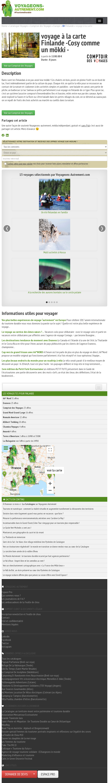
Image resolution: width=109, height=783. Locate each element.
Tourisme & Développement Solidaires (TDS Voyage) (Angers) (31, 685)
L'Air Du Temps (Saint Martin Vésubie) (19, 668)
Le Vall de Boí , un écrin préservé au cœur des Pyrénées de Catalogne (31, 570)
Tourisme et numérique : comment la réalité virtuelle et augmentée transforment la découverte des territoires (48, 508)
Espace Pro (7, 592)
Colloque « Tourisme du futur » (16, 748)
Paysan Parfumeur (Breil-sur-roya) (18, 662)
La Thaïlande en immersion (14, 537)
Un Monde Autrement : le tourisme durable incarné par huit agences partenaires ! (36, 556)
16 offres (18, 412)
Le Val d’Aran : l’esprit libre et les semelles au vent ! (24, 560)
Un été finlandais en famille (54, 212)
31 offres (11, 398)
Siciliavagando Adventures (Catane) (19, 682)
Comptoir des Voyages (40, 26)
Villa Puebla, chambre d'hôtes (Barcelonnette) (24, 699)
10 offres (14, 421)
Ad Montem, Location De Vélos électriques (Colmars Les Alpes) (32, 692)
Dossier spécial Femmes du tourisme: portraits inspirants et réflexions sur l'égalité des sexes (46, 731)
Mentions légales (10, 624)
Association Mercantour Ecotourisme (20, 714)
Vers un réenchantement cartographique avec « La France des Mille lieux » (33, 565)
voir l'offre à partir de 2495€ (21, 440)
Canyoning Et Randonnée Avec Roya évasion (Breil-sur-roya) (30, 675)
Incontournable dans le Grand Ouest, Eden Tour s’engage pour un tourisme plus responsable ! (41, 522)
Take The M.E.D (9, 745)
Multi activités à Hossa (55, 252)
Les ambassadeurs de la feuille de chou (20, 602)
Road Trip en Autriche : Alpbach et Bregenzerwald (25, 728)
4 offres (14, 426)
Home (4, 26)
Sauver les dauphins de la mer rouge (19, 738)
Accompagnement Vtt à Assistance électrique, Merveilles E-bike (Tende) (36, 679)
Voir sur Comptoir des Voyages (18, 65)
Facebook (6, 639)
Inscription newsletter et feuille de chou (21, 614)
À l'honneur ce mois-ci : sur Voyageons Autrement (29, 504)
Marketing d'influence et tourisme (18, 755)
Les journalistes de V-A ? (13, 598)
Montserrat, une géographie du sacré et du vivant (23, 532)
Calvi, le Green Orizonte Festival (17, 758)
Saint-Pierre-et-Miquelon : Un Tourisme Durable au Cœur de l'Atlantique (36, 721)
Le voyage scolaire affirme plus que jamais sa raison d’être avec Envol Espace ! (35, 574)
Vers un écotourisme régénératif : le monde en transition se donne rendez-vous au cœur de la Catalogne (46, 546)
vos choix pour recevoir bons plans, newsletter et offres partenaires (46, 163)
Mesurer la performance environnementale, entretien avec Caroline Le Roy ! (33, 518)
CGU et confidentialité (12, 621)
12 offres (15, 417)
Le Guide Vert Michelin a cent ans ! (17, 527)
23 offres (10, 403)
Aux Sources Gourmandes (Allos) (17, 689)
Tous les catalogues (11, 658)
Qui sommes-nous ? (11, 595)
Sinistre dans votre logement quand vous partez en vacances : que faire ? (33, 513)
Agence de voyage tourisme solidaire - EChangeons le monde (31, 751)
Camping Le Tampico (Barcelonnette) (20, 695)
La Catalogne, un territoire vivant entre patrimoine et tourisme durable (36, 711)
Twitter (5, 643)
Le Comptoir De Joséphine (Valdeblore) (20, 672)
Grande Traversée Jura (12, 718)
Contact (6, 617)
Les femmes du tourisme (13, 741)
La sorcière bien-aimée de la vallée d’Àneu (20, 551)
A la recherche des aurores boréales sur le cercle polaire (54, 292)
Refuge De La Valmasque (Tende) (17, 665)
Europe (56, 26)
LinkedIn (5, 636)
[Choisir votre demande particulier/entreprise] (34, 774)
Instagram (6, 646)
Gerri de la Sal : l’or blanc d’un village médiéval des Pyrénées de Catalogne (33, 541)
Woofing (6, 724)
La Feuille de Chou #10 (12, 735)
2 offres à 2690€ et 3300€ (21, 436)
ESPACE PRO (48, 774)
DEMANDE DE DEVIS (16, 774)
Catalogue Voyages (18, 26)
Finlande (70, 26)
